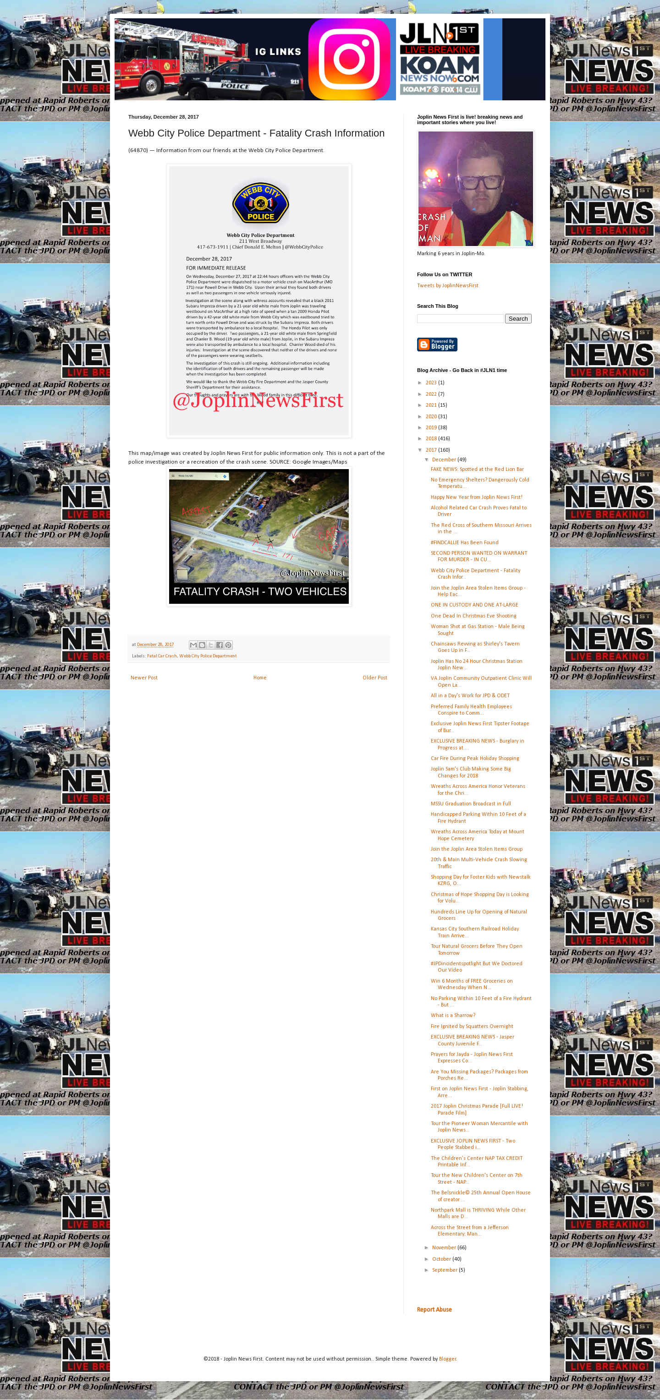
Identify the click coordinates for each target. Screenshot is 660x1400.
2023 (432, 383)
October (442, 1259)
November (444, 1248)
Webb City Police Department (208, 656)
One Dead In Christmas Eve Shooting (474, 616)
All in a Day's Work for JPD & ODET (470, 696)
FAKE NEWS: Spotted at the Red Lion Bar (477, 469)
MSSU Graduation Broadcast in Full (471, 804)
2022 (432, 394)
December (444, 460)
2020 (432, 417)
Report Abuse (434, 1310)
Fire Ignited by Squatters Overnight (472, 1026)
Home (260, 678)
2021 (432, 405)
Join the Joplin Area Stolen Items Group (476, 849)
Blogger (447, 1359)
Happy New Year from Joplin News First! (476, 497)
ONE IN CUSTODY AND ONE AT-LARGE (474, 605)
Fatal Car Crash (162, 656)
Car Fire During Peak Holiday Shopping (475, 758)
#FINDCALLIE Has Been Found (465, 543)
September (445, 1270)
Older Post (375, 678)
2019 (432, 428)
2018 (432, 439)
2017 (432, 450)
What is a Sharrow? (453, 1015)
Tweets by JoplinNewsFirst (447, 286)
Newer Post (144, 678)
